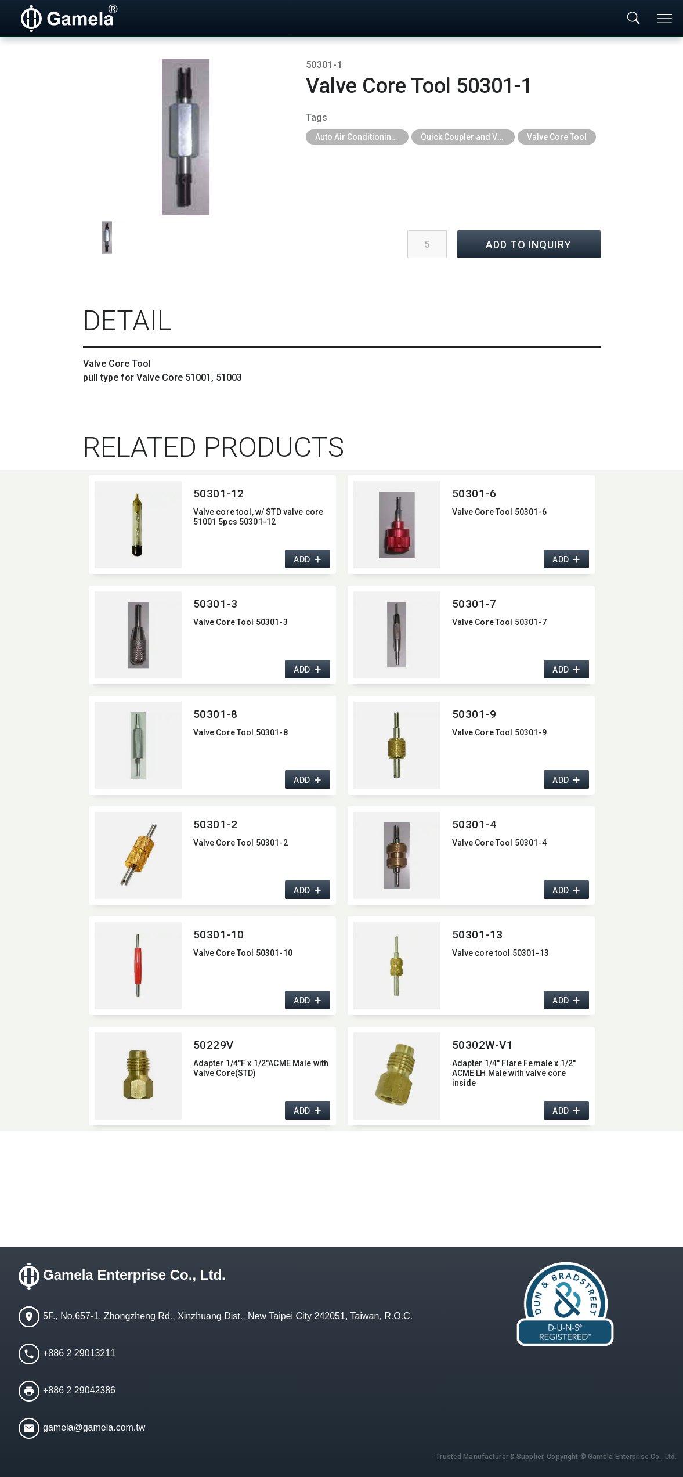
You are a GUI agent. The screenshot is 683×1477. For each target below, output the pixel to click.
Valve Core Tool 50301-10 (242, 953)
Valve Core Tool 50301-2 (240, 842)
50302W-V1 (483, 1045)
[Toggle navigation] (665, 18)
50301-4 (474, 824)
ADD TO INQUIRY (529, 245)
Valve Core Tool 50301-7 (499, 622)
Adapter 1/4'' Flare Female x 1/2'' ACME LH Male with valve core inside (514, 1073)
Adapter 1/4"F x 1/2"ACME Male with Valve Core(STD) (261, 1068)
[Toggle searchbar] (633, 18)
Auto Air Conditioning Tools (362, 137)
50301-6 (474, 493)
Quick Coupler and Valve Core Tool (468, 137)
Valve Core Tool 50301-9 (499, 732)
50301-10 (219, 934)
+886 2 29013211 (79, 1354)
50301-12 (219, 493)
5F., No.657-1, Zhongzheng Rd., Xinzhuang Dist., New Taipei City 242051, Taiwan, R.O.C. (228, 1316)
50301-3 (215, 604)
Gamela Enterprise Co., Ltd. (134, 1275)
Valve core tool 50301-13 (500, 953)
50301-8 (215, 714)
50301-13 (478, 934)
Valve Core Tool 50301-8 (240, 732)
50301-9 (474, 714)
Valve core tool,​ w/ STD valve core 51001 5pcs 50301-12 (258, 516)
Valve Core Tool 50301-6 (499, 512)
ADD (302, 560)
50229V (213, 1045)
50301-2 (215, 824)
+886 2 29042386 (79, 1391)
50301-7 (474, 604)
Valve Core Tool (557, 137)
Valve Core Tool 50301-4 (499, 842)
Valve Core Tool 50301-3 (240, 622)
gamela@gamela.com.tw (94, 1428)
